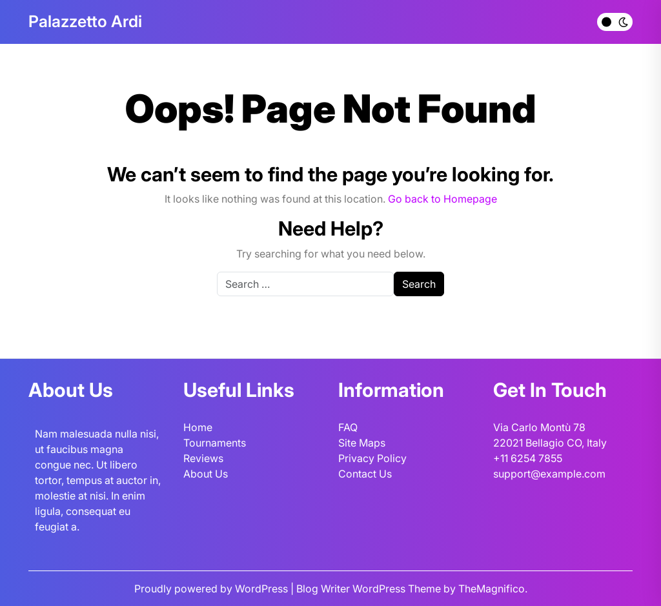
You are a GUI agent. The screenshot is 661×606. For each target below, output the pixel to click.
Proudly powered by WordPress (212, 588)
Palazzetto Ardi (85, 21)
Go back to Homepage (442, 198)
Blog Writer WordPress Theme (369, 588)
